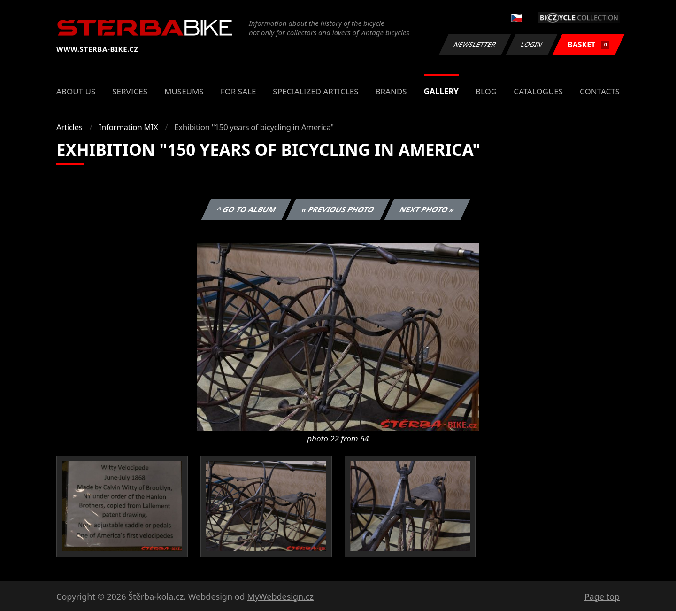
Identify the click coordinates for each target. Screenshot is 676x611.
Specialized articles (315, 91)
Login (532, 44)
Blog (486, 91)
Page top (602, 596)
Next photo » (427, 209)
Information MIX (128, 127)
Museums (184, 91)
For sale (238, 91)
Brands (391, 91)
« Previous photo (338, 209)
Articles (69, 127)
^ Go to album (246, 209)
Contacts (600, 91)
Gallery (441, 91)
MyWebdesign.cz (280, 596)
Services (129, 91)
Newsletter (475, 44)
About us (75, 91)
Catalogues (538, 91)
